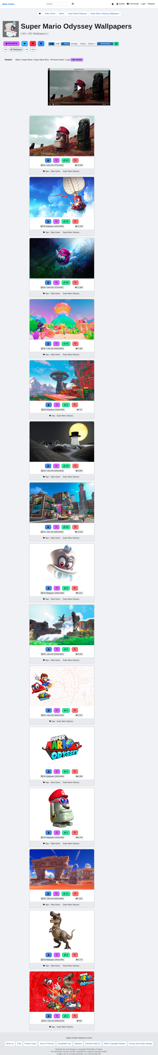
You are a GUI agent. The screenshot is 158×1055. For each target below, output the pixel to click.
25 (66, 282)
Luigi (67, 60)
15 (66, 344)
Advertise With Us (92, 1044)
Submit (120, 4)
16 (66, 221)
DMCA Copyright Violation (115, 1044)
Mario (61, 13)
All (6, 49)
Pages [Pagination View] (74, 44)
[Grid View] (52, 43)
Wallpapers (16, 49)
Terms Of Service (47, 1044)
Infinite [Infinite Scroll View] (65, 44)
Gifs (33, 49)
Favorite (11, 44)
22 (66, 160)
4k (27, 49)
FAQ (19, 1044)
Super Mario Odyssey (77, 13)
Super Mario (27, 60)
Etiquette (78, 1044)
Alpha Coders (8, 4)
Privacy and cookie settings (140, 1044)
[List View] (57, 43)
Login (143, 4)
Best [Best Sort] (83, 44)
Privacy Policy (30, 1044)
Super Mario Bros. (41, 60)
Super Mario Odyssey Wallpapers (104, 13)
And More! (76, 60)
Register (151, 4)
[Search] (73, 4)
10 (66, 466)
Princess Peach (57, 60)
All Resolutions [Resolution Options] (105, 44)
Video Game (50, 13)
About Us (10, 1044)
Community (133, 4)
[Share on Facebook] (41, 43)
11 (66, 894)
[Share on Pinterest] (33, 43)
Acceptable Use (64, 1044)
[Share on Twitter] (24, 43)
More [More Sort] (91, 44)
